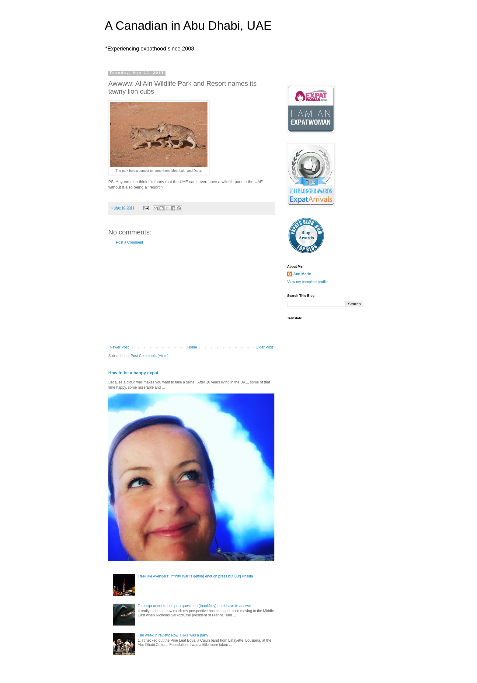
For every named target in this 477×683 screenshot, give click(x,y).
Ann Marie (302, 274)
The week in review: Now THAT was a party (173, 635)
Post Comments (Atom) (150, 356)
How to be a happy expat (133, 372)
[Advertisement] (191, 295)
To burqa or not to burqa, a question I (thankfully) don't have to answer (194, 606)
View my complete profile (307, 282)
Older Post (264, 347)
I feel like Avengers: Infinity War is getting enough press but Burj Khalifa (195, 576)
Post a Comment (129, 242)
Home (192, 347)
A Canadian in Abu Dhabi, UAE (188, 25)
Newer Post (119, 347)
